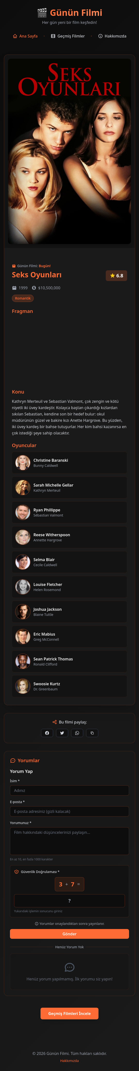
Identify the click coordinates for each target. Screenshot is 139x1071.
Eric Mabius (44, 634)
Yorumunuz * (20, 822)
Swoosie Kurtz (46, 683)
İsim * (15, 781)
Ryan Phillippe (46, 510)
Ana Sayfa (25, 36)
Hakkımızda (112, 36)
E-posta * (17, 801)
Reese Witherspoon (51, 534)
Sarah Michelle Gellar (53, 485)
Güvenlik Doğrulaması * (36, 871)
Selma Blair (44, 559)
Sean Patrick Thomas (53, 659)
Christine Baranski (50, 460)
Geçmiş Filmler (68, 36)
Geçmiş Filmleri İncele (69, 1013)
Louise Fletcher (47, 584)
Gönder (69, 934)
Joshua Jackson (47, 609)
